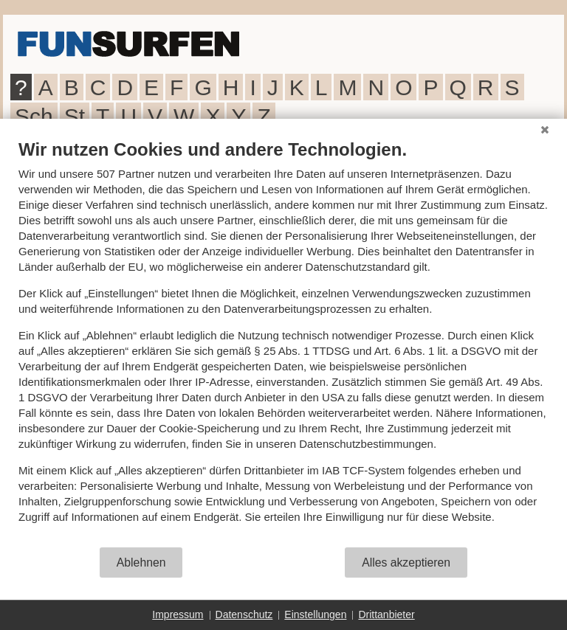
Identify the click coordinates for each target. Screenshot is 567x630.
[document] (283, 342)
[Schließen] (545, 130)
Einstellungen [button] (315, 614)
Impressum (177, 614)
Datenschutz (244, 614)
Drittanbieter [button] (386, 614)
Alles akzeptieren (406, 562)
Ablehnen (141, 562)
